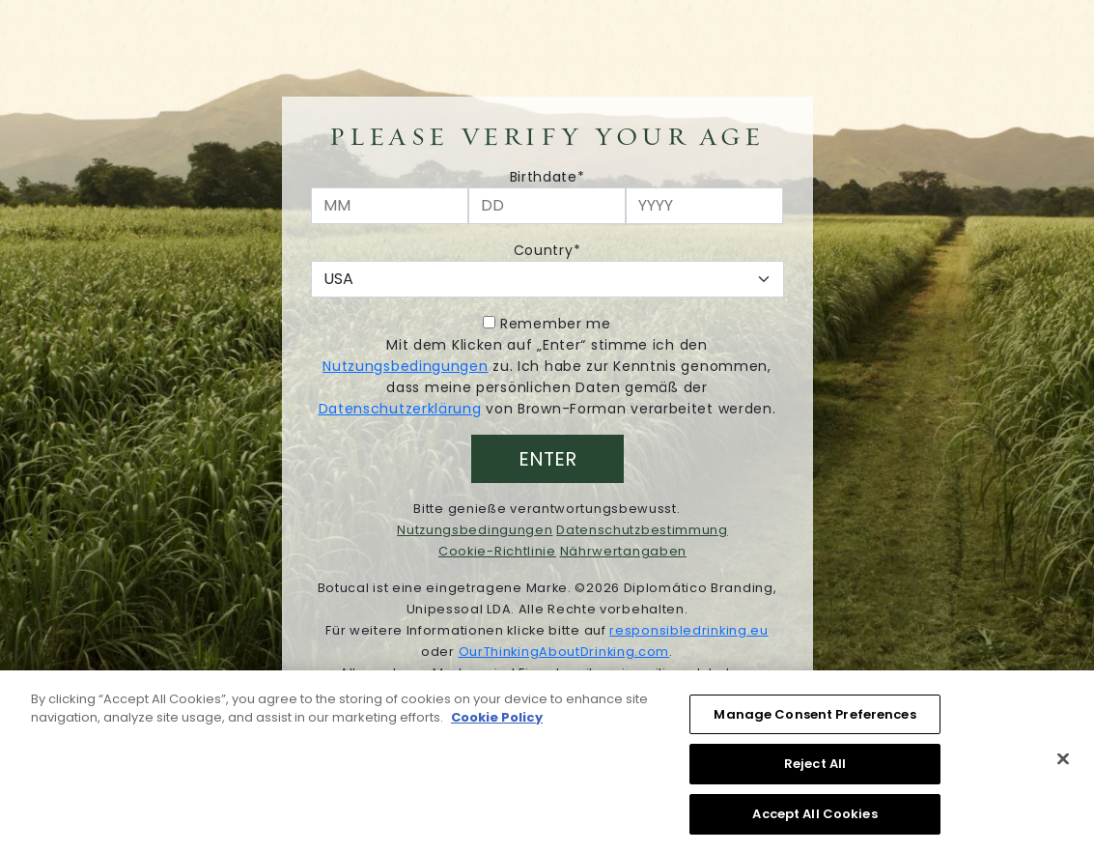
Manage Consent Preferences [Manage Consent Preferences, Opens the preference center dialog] (814, 718)
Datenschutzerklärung (400, 408)
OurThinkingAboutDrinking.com (564, 651)
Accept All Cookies (814, 818)
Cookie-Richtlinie (497, 551)
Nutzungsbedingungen (405, 366)
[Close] (1063, 763)
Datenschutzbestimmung (642, 530)
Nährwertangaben (623, 551)
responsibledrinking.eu (688, 630)
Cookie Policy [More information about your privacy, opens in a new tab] (497, 722)
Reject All (815, 768)
